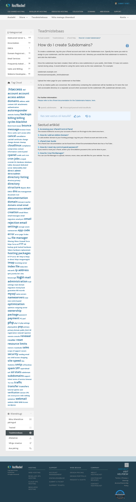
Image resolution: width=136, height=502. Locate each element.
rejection (27, 333)
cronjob (23, 159)
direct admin (14, 170)
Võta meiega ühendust (63, 17)
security (13, 354)
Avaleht (11, 17)
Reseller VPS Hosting (38, 11)
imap (11, 262)
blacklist (21, 122)
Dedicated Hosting (60, 11)
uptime (16, 390)
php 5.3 (17, 323)
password (23, 315)
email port (20, 219)
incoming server (21, 263)
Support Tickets (56, 485)
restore (10, 348)
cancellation (21, 136)
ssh (9, 372)
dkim (28, 188)
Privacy (124, 478)
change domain (13, 142)
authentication (13, 107)
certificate (18, 139)
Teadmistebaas (39, 17)
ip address (22, 270)
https (17, 259)
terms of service (19, 379)
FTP (21, 244)
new (26, 298)
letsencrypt (12, 278)
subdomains (16, 376)
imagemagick (24, 259)
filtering (11, 241)
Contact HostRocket (96, 485)
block (10, 126)
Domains (91, 11)
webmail (21, 398)
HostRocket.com (16, 468)
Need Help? (120, 471)
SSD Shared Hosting (16, 11)
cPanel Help (71, 38)
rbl (30, 330)
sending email (24, 354)
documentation (18, 198)
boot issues (16, 126)
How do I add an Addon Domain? (53, 135)
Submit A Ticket (56, 482)
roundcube (18, 348)
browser (23, 130)
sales (26, 347)
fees (9, 238)
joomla (14, 274)
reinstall (20, 333)
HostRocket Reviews (96, 479)
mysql (12, 293)
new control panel (14, 301)
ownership (14, 310)
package (13, 314)
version (23, 393)
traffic (18, 382)
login (20, 277)
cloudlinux (14, 145)
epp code (24, 230)
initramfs (11, 270)
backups (25, 114)
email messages (14, 216)
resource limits (17, 343)
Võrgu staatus (20, 443)
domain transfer (24, 202)
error (11, 234)
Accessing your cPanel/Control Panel (55, 129)
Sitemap (125, 480)
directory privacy (14, 180)
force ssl (15, 244)
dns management (24, 191)
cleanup (23, 142)
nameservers (16, 297)
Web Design (104, 11)
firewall (22, 241)
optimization (16, 304)
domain (13, 201)
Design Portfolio (78, 476)
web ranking (25, 395)
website (11, 402)
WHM (16, 402)
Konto (124, 17)
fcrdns (26, 234)
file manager (20, 238)
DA (15, 162)
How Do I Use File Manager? (51, 153)
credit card (21, 155)
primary (26, 327)
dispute (23, 188)
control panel (22, 152)
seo (9, 357)
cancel (12, 136)
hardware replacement (21, 250)
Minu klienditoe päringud (20, 421)
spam (11, 368)
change (25, 139)
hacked (20, 247)
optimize (11, 307)
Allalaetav (20, 438)
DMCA (10, 191)
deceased (16, 165)
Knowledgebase (57, 478)
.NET (24, 90)
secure (23, 351)
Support (117, 11)
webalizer (11, 399)
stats (18, 372)
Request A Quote (78, 480)
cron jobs (14, 158)
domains (12, 205)
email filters (23, 212)
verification (14, 392)
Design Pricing (77, 472)
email (19, 205)
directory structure (14, 185)
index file (14, 266)
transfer (13, 386)
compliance (26, 146)
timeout (29, 379)
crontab (11, 162)
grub (15, 247)
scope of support (14, 351)
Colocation (78, 11)
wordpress (12, 405)
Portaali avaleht (43, 38)
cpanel (12, 155)
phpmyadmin (12, 327)
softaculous (27, 365)
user (21, 390)
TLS (9, 383)
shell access (15, 357)
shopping (23, 357)
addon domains (16, 99)
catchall (11, 139)
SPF (17, 368)
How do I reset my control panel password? (58, 147)
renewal (25, 336)
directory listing (18, 177)
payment (13, 318)
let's (18, 274)
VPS (27, 393)
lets (22, 274)
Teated (20, 427)
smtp (18, 364)
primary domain (14, 330)
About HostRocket (96, 473)
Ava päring (20, 448)
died (24, 168)
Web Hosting (34, 472)
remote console (14, 336)
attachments (22, 104)
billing (12, 118)
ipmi (9, 274)
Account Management (55, 473)
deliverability (18, 168)
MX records (20, 290)
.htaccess (15, 89)
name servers (21, 294)
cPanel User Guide (47, 141)
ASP (15, 104)
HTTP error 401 (13, 257)
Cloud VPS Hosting (33, 483)
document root (13, 195)
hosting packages (19, 253)
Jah (77, 116)
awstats (11, 114)
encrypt (22, 227)
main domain (19, 285)
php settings (25, 323)
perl (24, 318)
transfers (24, 386)
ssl (12, 372)
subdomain (26, 372)
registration (12, 333)
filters (16, 241)
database (20, 162)
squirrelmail (24, 368)
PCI (21, 318)
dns (15, 191)
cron (27, 155)
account (13, 93)
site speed (14, 360)
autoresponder (17, 110)
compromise (12, 149)
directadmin (14, 173)
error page (19, 234)
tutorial (10, 390)
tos (12, 383)
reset (19, 340)
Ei (88, 116)
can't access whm (24, 133)
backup (17, 114)
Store (23, 17)
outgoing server (21, 307)
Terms (117, 478)
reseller (12, 340)
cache (14, 133)
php (11, 322)
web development (14, 396)
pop (20, 326)
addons (22, 101)
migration (11, 288)
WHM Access (23, 402)
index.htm (24, 267)
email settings (17, 224)
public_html (24, 330)
